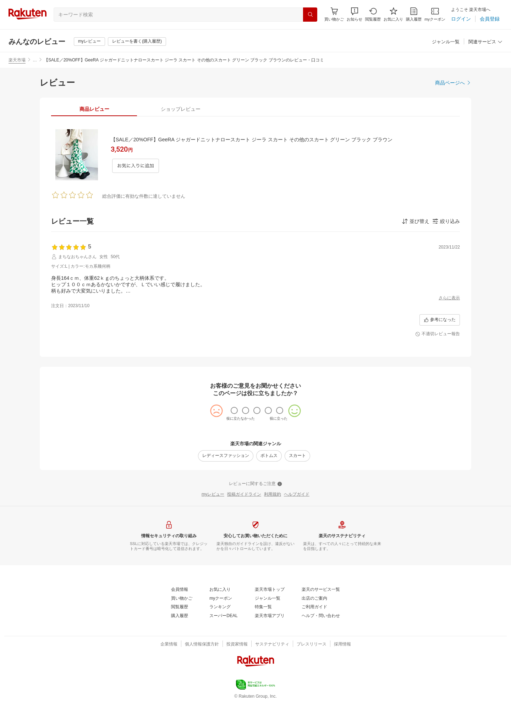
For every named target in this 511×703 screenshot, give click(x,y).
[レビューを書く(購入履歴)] (137, 41)
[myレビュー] (89, 41)
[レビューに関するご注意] (255, 484)
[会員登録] (490, 19)
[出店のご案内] (314, 598)
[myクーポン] (434, 14)
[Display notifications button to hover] (334, 14)
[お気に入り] (393, 14)
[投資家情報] (237, 644)
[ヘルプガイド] (296, 494)
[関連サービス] (485, 42)
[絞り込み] (446, 221)
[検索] (310, 14)
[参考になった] (439, 320)
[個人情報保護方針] (202, 644)
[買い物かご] (181, 598)
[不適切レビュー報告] (437, 334)
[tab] (94, 109)
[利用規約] (272, 494)
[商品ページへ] (453, 83)
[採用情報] (342, 644)
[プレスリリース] (311, 644)
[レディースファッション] (225, 456)
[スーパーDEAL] (223, 616)
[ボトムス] (269, 456)
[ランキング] (220, 607)
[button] (354, 14)
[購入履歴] (414, 14)
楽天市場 (17, 60)
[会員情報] (179, 590)
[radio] (234, 410)
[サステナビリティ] (272, 644)
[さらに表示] (449, 298)
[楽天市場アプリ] (270, 616)
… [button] (35, 60)
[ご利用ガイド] (314, 607)
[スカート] (297, 456)
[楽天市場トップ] (270, 590)
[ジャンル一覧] (446, 42)
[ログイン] (461, 19)
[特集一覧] (263, 607)
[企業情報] (168, 644)
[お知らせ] (354, 14)
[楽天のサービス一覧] (321, 590)
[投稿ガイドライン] (244, 494)
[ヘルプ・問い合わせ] (321, 616)
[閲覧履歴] (373, 14)
